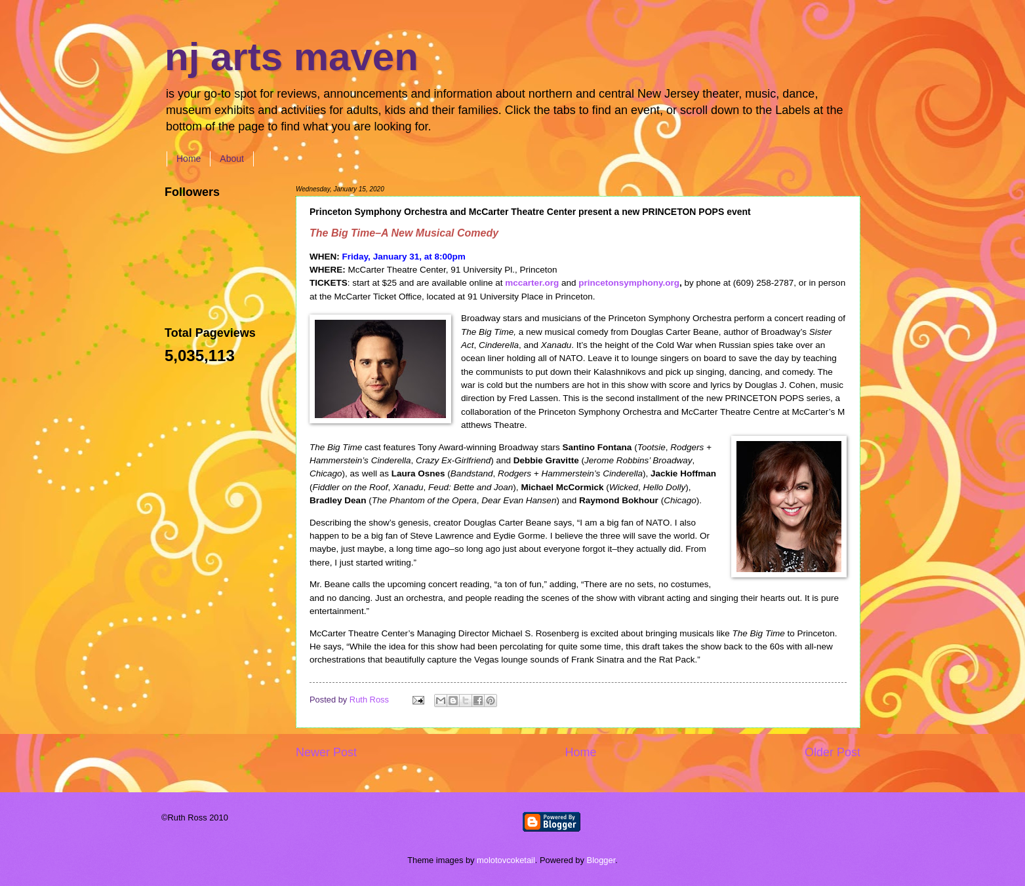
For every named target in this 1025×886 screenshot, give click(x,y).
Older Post (832, 752)
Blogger (601, 860)
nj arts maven (291, 57)
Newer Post (326, 752)
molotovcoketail (506, 860)
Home (188, 158)
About (232, 158)
